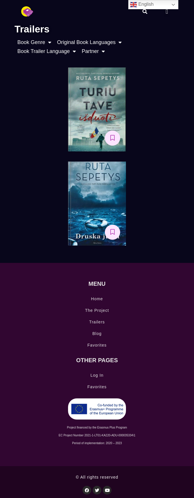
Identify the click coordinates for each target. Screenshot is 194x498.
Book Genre (34, 42)
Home (97, 298)
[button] (145, 11)
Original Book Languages (89, 42)
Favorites (97, 345)
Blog (97, 333)
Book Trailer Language (46, 51)
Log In (97, 375)
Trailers (97, 322)
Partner (93, 51)
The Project (97, 310)
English (141, 4)
